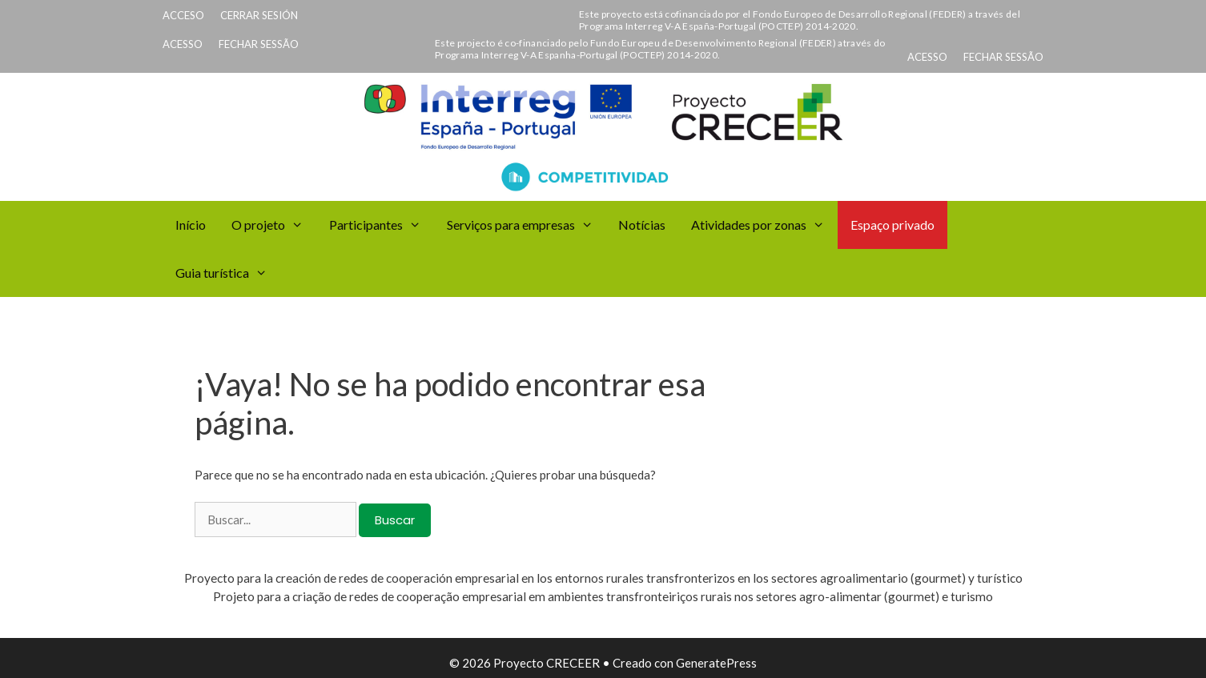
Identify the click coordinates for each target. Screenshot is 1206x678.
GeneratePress (716, 663)
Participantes (381, 225)
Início (190, 224)
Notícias (641, 224)
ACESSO (183, 44)
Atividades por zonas (764, 225)
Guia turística (227, 273)
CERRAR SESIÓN (259, 15)
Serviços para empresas (526, 225)
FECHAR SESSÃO (259, 44)
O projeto (273, 225)
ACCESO (183, 15)
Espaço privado (892, 224)
